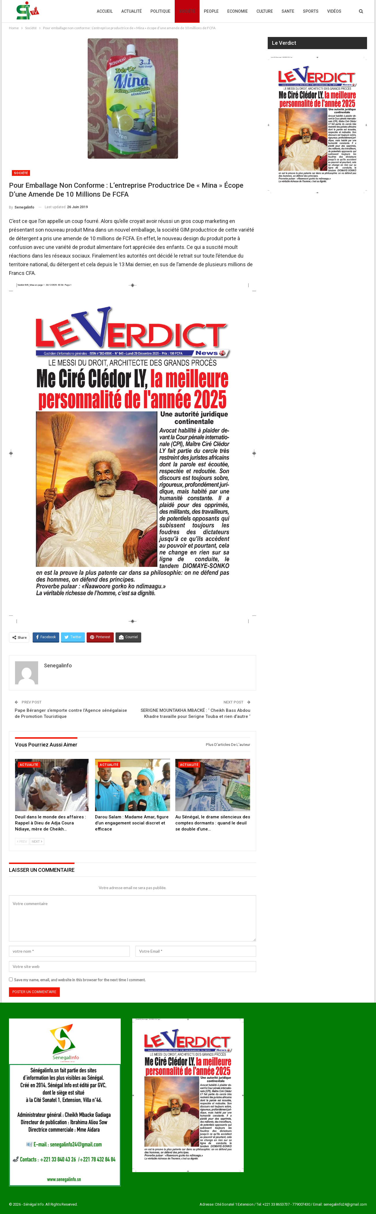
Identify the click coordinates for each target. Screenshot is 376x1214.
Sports (311, 11)
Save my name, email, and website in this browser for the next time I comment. (80, 979)
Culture (264, 11)
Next (37, 841)
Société (187, 11)
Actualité (131, 11)
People (211, 11)
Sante (288, 11)
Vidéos (334, 11)
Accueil (105, 11)
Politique (160, 11)
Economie (237, 11)
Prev (22, 841)
